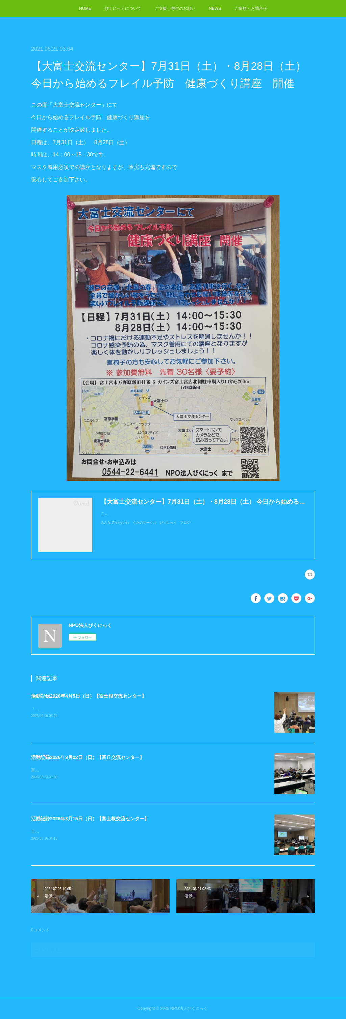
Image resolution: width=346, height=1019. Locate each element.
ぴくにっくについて (123, 8)
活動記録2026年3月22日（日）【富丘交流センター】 (87, 757)
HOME (85, 8)
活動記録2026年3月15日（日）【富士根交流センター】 (90, 818)
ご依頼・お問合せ (250, 8)
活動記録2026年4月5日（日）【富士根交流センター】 (88, 696)
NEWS (215, 8)
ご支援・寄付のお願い (175, 8)
